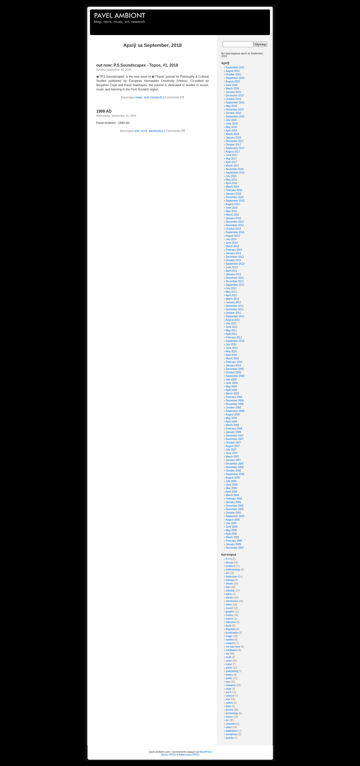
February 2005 (234, 540)
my (227, 653)
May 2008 (231, 418)
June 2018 (232, 123)
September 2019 (235, 102)
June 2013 (232, 267)
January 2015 (233, 218)
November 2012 (235, 281)
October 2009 (233, 372)
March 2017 (232, 165)
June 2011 (232, 327)
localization (232, 632)
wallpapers (232, 730)
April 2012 (231, 295)
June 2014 (232, 242)
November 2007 (235, 439)
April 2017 (231, 162)
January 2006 (233, 502)
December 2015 (235, 197)
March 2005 (232, 537)
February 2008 (234, 428)
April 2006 (231, 491)
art (227, 573)
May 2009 (231, 386)
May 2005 (231, 530)
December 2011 (235, 305)
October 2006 (233, 470)
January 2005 (233, 544)
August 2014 (233, 235)
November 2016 (235, 169)
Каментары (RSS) (189, 754)
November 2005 (235, 509)
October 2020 (233, 74)
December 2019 (235, 95)
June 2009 (232, 383)
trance (229, 716)
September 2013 (235, 263)
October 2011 (233, 313)
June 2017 (232, 155)
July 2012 (231, 288)
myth (228, 657)
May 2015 (231, 211)
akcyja (229, 562)
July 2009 (231, 379)
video (229, 727)
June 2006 (232, 484)
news (138, 97)
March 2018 (232, 134)
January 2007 (233, 460)
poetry (229, 674)
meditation (231, 650)
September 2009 (235, 376)
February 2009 (234, 397)
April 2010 (231, 355)
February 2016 (234, 190)
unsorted (231, 723)
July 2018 (231, 120)
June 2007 (232, 453)
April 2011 (231, 334)
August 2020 (233, 81)
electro (229, 597)
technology (232, 713)
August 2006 (233, 477)
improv (229, 618)
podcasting (232, 671)
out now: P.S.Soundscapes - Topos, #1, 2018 (137, 65)
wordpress (231, 734)
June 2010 (232, 348)
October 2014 (233, 228)
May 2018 (231, 127)
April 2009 (231, 390)
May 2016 (231, 179)
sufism (229, 702)
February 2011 (234, 337)
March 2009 (232, 393)
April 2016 (231, 183)
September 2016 (235, 172)
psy (228, 681)
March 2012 (232, 298)
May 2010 (231, 351)
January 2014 (233, 253)
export (229, 608)
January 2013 (233, 274)
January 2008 (233, 432)
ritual (228, 688)
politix (229, 678)
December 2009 (235, 369)
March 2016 (232, 186)
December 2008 (235, 400)
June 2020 (232, 85)
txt (227, 720)
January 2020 (233, 92)
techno (229, 709)
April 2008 (231, 421)
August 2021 (233, 71)
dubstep (230, 590)
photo (229, 667)
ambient (230, 566)
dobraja (230, 580)
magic (229, 636)
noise (229, 664)
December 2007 (235, 435)
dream (229, 583)
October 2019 (233, 99)
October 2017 (233, 144)
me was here (233, 646)
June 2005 (232, 526)
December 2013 (235, 256)
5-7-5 (229, 559)
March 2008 (232, 425)
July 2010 (231, 344)
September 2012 (235, 284)
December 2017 (235, 141)
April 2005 (231, 533)
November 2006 (235, 467)
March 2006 (232, 495)
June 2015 (232, 207)
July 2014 (231, 239)
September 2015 (235, 200)
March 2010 (232, 358)
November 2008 (235, 404)
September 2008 (235, 411)
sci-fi (144, 131)
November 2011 (235, 309)
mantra (230, 639)
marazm (230, 643)
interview (231, 622)
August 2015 (233, 204)
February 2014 (234, 249)
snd (146, 97)
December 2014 (235, 221)
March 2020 (232, 88)
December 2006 (235, 463)
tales (228, 706)
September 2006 (235, 474)
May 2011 (231, 330)
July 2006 (231, 481)
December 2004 (235, 547)
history (229, 615)
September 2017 (235, 148)
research (156, 97)
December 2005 (235, 505)
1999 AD (104, 111)
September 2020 (235, 78)
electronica (156, 131)
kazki (229, 625)
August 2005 (233, 519)
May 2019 (231, 106)
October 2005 (233, 512)
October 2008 (233, 407)
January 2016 (233, 193)
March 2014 (232, 246)
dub (228, 587)
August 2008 (233, 414)
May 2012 (231, 291)
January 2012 (233, 302)
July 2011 (231, 323)
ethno (229, 604)
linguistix (230, 629)
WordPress (205, 751)
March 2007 (232, 456)
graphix (230, 611)
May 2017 (231, 158)
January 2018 (233, 137)
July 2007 (231, 449)
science (230, 695)
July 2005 (231, 523)
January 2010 (233, 365)
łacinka (230, 737)
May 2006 (231, 488)
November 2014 (235, 225)
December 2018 (235, 109)
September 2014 (235, 232)
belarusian (231, 576)
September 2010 (235, 341)
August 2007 (233, 446)
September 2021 (235, 67)
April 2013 (231, 270)
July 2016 (231, 176)
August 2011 (233, 320)
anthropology (233, 569)
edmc (229, 594)
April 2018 (231, 130)
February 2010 (234, 362)
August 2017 (233, 151)
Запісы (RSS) (168, 754)
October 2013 (233, 260)
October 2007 (233, 442)
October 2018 (233, 113)
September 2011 (235, 316)
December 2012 (235, 277)
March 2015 (232, 214)
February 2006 (234, 498)
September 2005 (235, 516)
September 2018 (235, 116)
